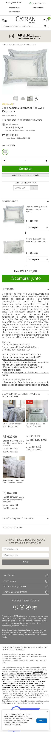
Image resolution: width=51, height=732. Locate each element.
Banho (9, 679)
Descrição (8, 289)
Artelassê (20, 674)
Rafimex (28, 674)
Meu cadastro (14, 12)
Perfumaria (6, 682)
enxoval (27, 682)
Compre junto (10, 201)
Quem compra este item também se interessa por (21, 395)
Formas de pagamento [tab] (15, 586)
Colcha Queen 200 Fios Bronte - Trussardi (35, 425)
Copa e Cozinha (19, 679)
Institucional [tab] (9, 575)
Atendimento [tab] (10, 581)
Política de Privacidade (12, 725)
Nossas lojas (14, 8)
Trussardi (12, 674)
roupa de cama (19, 683)
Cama (46, 678)
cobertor (32, 685)
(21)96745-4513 (38, 3)
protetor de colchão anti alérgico (14, 687)
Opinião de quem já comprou (18, 518)
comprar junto (25, 278)
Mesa (4, 679)
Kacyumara (36, 674)
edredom (34, 682)
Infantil (28, 679)
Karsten (5, 674)
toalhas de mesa (31, 683)
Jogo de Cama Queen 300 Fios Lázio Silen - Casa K (13, 481)
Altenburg (10, 676)
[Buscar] (45, 26)
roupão (10, 683)
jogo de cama (17, 685)
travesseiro (40, 685)
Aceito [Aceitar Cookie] (41, 720)
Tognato (29, 676)
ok (34, 188)
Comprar (25, 169)
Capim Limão (20, 676)
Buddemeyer (38, 672)
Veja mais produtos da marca (22, 120)
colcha (25, 685)
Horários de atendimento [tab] (15, 592)
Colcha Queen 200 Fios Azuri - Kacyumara (12, 425)
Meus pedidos (37, 8)
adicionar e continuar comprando (25, 175)
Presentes (35, 679)
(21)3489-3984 (14, 3)
